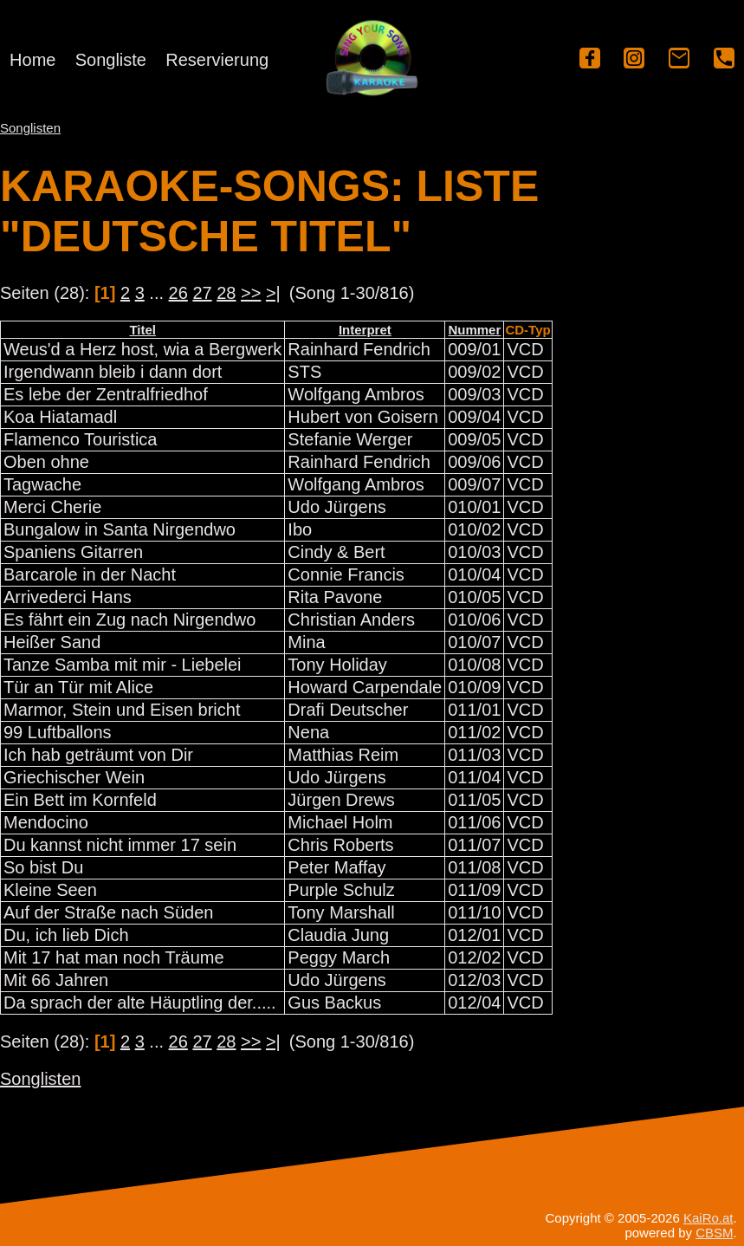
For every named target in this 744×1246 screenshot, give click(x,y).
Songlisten (30, 127)
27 (201, 292)
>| (273, 292)
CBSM (714, 1232)
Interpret (365, 329)
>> (251, 292)
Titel (142, 329)
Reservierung (216, 59)
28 (226, 292)
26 (178, 292)
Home (32, 59)
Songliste (110, 59)
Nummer (474, 329)
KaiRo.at (708, 1217)
